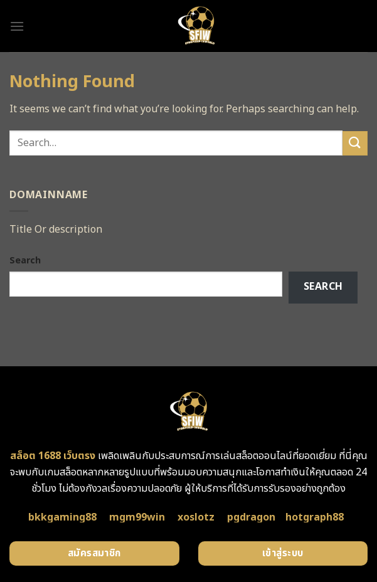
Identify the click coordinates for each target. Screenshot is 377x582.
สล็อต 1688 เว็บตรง (52, 455)
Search (25, 260)
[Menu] (16, 26)
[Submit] (355, 143)
